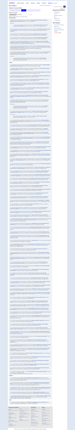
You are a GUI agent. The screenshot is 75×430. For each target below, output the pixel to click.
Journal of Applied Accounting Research (22, 274)
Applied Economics (31, 96)
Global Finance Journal (23, 69)
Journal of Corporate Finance (30, 112)
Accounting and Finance (24, 332)
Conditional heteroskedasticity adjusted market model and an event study (36, 364)
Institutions (33, 3)
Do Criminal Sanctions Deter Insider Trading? (38, 248)
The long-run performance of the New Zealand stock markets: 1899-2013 (38, 189)
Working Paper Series (33, 42)
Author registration (57, 28)
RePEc (19, 429)
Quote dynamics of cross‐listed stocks (37, 79)
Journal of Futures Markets (17, 92)
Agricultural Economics (30, 101)
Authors (27, 3)
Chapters (23, 16)
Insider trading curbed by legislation (42, 37)
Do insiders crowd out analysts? (41, 336)
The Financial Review (36, 138)
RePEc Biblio (56, 26)
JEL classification (57, 20)
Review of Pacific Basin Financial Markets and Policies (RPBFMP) (21, 228)
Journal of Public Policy (20, 224)
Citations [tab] (28, 10)
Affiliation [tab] (18, 10)
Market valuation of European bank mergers (34, 353)
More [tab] (33, 10)
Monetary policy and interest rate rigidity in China (37, 297)
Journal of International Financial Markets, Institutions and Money (30, 253)
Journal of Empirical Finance (30, 168)
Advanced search (63, 8)
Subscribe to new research (59, 24)
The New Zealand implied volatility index (37, 320)
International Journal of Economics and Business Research (33, 245)
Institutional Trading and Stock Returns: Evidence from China (40, 227)
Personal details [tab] (12, 10)
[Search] (64, 7)
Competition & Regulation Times (15, 35)
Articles (19, 16)
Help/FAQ (44, 3)
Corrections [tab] (37, 10)
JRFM (28, 73)
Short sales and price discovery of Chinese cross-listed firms (39, 178)
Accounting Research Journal (22, 309)
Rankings (38, 3)
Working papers (57, 12)
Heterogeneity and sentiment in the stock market (39, 277)
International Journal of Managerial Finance (17, 126)
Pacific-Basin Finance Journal (31, 305)
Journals (55, 13)
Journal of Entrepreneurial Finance (23, 349)
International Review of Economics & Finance (38, 121)
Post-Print (27, 21)
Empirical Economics (22, 151)
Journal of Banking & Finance (18, 164)
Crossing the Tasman (34, 240)
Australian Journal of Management (19, 302)
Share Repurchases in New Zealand (38, 392)
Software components (58, 15)
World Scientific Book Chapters (18, 383)
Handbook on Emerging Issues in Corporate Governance (36, 402)
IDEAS (15, 429)
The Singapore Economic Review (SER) (20, 201)
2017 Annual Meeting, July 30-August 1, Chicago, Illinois (35, 53)
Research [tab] (23, 10)
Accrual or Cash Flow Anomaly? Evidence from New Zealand (38, 324)
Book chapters (56, 18)
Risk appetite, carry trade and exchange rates (42, 265)
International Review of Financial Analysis (37, 155)
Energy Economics (26, 183)
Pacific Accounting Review (14, 190)
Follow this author (43, 5)
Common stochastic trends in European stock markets (37, 371)
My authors (48, 5)
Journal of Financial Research (21, 316)
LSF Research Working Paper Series (24, 30)
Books (55, 17)
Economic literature (20, 3)
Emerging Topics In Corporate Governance (33, 377)
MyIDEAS (52, 3)
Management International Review (29, 328)
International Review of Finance (31, 84)
